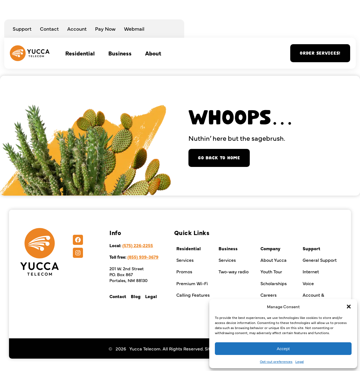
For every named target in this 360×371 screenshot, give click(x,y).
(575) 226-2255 (137, 245)
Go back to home (219, 158)
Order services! (320, 53)
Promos (184, 271)
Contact (49, 28)
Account (77, 28)
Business (120, 53)
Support (22, 28)
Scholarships (273, 283)
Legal (299, 361)
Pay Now (105, 28)
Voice (308, 283)
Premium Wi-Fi (192, 283)
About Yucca (273, 260)
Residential (80, 53)
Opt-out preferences (276, 361)
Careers (268, 295)
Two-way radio (234, 271)
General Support (320, 260)
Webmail (134, 28)
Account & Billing (313, 298)
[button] (349, 306)
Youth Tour (271, 271)
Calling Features (193, 295)
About (153, 53)
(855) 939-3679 (142, 257)
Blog (136, 296)
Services (185, 260)
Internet (311, 271)
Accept (283, 348)
